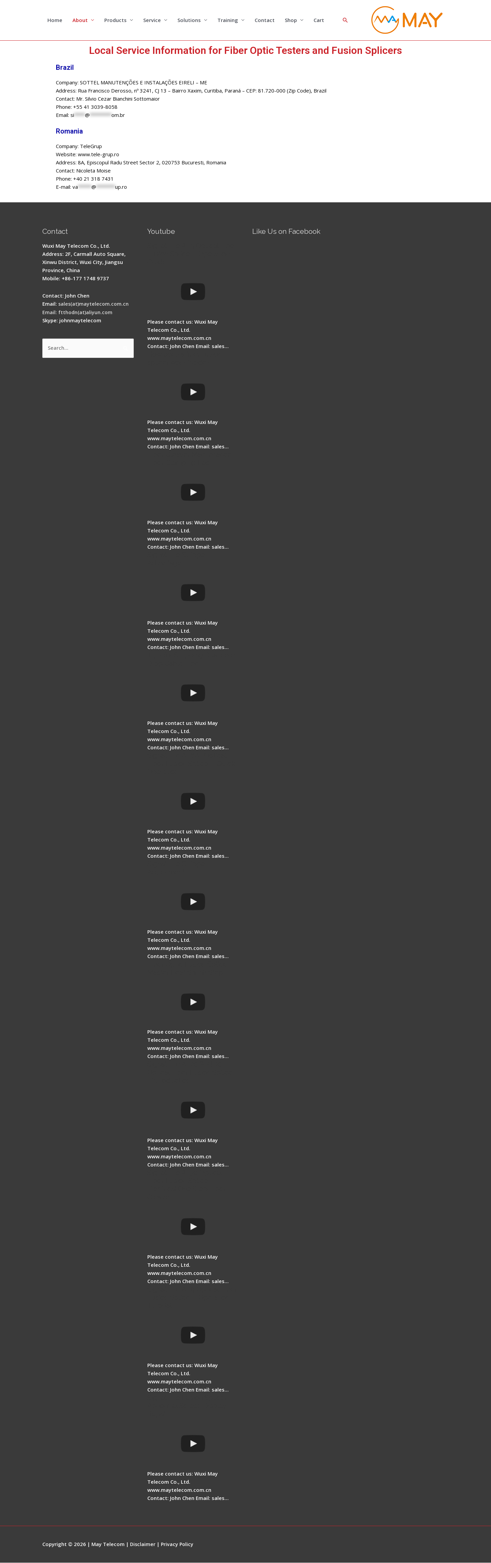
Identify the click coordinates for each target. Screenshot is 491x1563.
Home (54, 20)
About (80, 20)
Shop (291, 20)
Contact (265, 20)
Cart (319, 20)
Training (227, 20)
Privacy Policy (178, 1544)
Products (115, 20)
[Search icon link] (345, 20)
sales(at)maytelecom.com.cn (94, 304)
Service (152, 20)
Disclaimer (143, 1544)
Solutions (189, 20)
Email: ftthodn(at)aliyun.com (77, 312)
